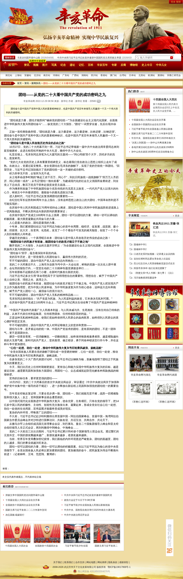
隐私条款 (112, 562)
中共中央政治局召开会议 (76, 515)
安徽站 (27, 75)
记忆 (81, 64)
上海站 (18, 75)
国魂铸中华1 (140, 244)
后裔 (123, 64)
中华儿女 (161, 64)
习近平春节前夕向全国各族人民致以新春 (152, 129)
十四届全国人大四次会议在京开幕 (23, 500)
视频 (35, 64)
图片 (45, 64)
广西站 (75, 75)
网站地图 (90, 562)
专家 (114, 64)
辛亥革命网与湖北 (141, 374)
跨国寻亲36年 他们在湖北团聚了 (150, 268)
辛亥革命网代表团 (167, 374)
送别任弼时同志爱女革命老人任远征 (152, 258)
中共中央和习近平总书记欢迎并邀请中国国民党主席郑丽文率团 (90, 57)
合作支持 (79, 562)
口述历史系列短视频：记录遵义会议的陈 (154, 254)
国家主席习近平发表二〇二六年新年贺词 (26, 510)
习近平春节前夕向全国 (76, 545)
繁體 (178, 2)
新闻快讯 (36, 83)
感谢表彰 (123, 562)
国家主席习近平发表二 (106, 545)
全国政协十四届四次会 (46, 545)
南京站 (46, 75)
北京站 (37, 75)
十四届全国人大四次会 (16, 545)
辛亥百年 (102, 64)
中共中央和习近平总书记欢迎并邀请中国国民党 (88, 495)
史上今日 (147, 64)
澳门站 (113, 75)
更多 (177, 215)
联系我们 (68, 562)
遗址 (72, 64)
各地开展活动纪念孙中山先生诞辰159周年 (152, 147)
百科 (90, 64)
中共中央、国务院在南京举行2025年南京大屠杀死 (89, 510)
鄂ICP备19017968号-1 (119, 567)
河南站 (56, 75)
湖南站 (84, 75)
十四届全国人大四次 (165, 99)
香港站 (103, 75)
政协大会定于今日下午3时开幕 (79, 500)
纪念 (63, 64)
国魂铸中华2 (140, 249)
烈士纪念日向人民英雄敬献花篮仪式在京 (154, 263)
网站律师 (102, 562)
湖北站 (8, 75)
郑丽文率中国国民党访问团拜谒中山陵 (21, 57)
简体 (173, 2)
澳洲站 (161, 75)
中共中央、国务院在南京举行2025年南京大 (153, 138)
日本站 (132, 75)
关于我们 (57, 562)
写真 (54, 64)
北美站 (141, 75)
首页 (10, 65)
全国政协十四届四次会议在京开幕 (23, 505)
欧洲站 (151, 75)
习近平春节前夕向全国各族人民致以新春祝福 (87, 505)
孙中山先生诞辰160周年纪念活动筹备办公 (152, 151)
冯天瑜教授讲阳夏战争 (145, 277)
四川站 (94, 75)
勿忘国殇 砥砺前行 (15, 515)
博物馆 (134, 64)
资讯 (26, 64)
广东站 (65, 75)
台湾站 (122, 75)
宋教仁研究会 (174, 75)
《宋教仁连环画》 (141, 401)
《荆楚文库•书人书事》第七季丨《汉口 (153, 273)
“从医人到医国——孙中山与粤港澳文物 (151, 142)
